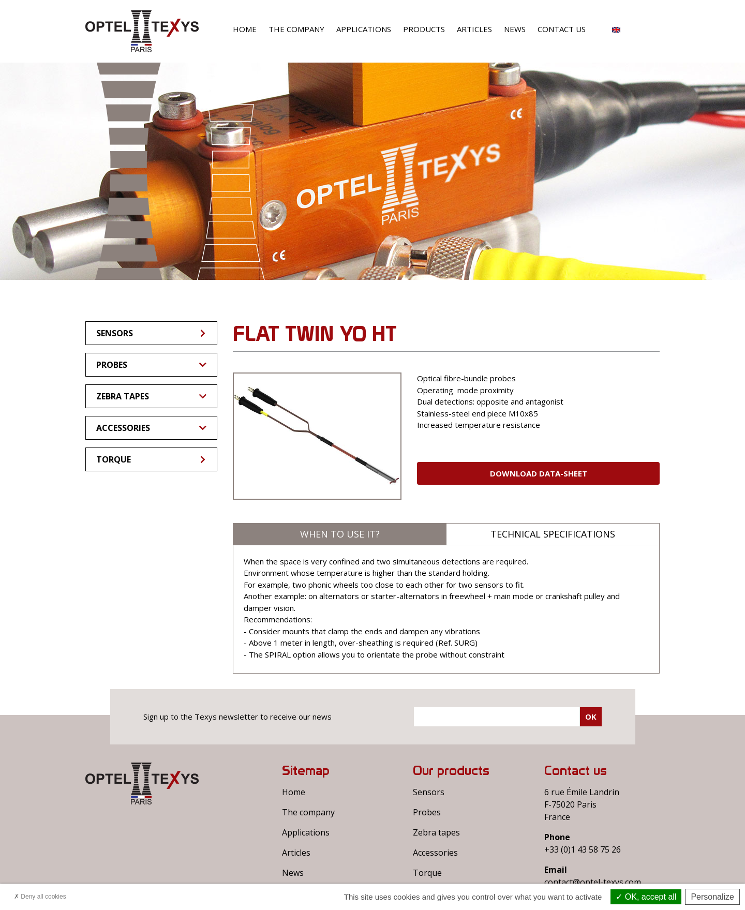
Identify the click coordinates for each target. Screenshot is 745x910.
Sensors (151, 333)
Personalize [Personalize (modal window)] (712, 896)
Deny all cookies (40, 896)
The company (296, 29)
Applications (363, 29)
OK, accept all (646, 896)
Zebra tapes (151, 396)
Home (245, 29)
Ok (591, 716)
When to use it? (340, 534)
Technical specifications (552, 534)
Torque (151, 459)
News (515, 29)
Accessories (151, 428)
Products (424, 29)
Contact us (562, 29)
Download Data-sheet (538, 473)
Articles (474, 29)
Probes (151, 364)
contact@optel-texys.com (592, 882)
